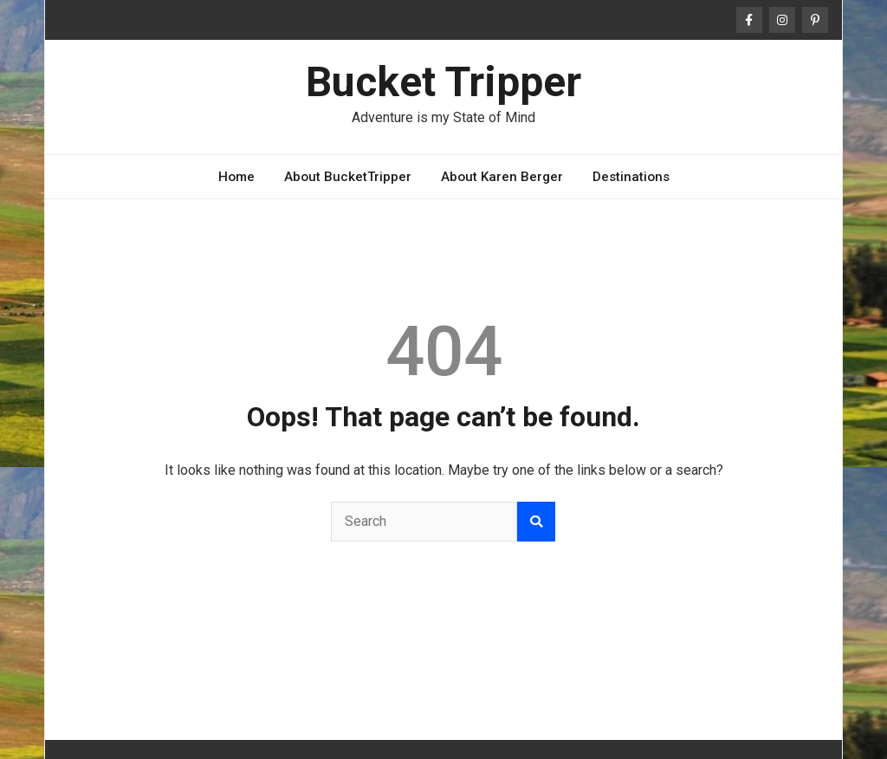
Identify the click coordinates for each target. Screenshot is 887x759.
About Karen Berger (502, 177)
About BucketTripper (347, 177)
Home (236, 177)
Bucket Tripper (443, 82)
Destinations (631, 177)
